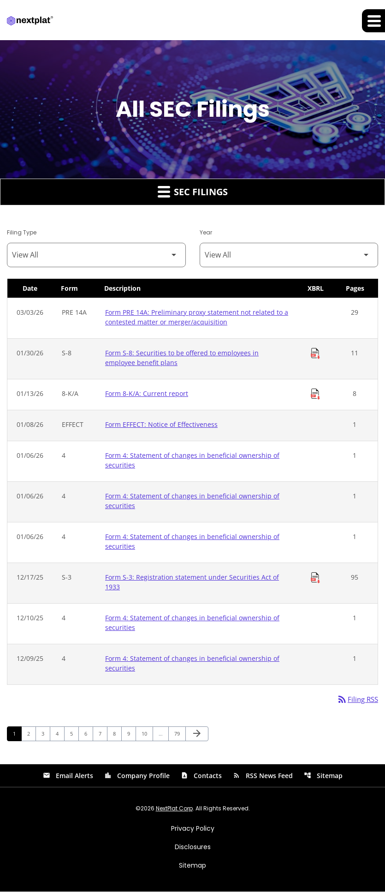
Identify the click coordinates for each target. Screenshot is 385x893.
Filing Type (21, 233)
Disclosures (193, 848)
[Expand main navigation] (373, 20)
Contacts (201, 777)
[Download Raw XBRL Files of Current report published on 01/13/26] (315, 394)
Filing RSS (356, 700)
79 (179, 734)
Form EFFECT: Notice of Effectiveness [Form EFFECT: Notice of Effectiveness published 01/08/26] (161, 424)
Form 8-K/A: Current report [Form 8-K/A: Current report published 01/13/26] (146, 394)
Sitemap (323, 777)
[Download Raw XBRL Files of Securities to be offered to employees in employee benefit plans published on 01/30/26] (315, 354)
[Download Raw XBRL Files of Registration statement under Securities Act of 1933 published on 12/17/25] (315, 578)
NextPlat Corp (174, 810)
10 (147, 734)
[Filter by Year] (289, 255)
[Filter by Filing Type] (96, 255)
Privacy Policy (192, 830)
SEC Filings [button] (193, 192)
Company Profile (137, 777)
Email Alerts (68, 777)
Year (206, 233)
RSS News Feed (263, 777)
